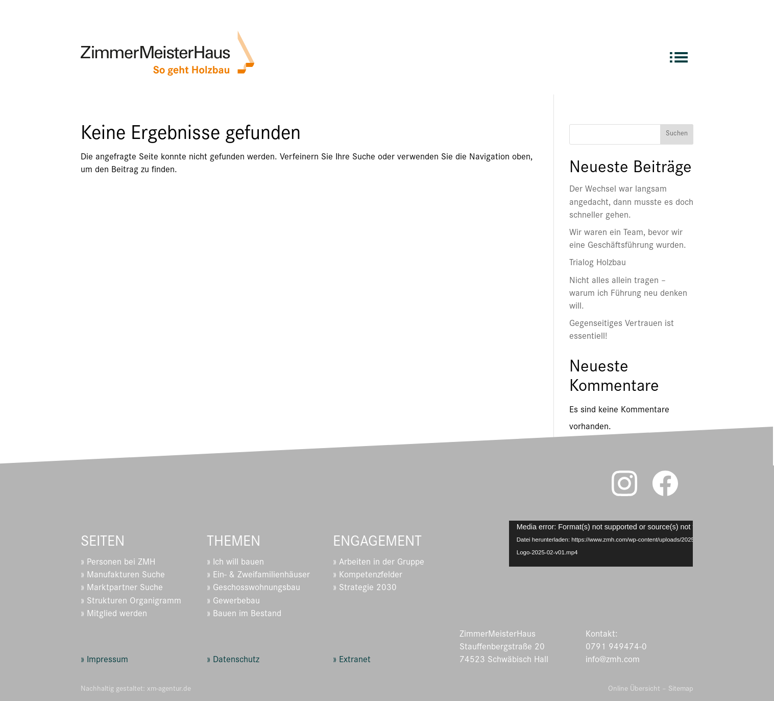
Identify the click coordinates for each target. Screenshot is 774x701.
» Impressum (104, 660)
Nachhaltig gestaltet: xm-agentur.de (136, 689)
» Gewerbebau (233, 601)
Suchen (677, 134)
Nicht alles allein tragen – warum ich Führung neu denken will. (628, 294)
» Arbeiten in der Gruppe (378, 563)
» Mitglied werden (114, 614)
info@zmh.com (613, 660)
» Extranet (352, 660)
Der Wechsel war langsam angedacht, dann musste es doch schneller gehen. (631, 202)
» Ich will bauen (235, 563)
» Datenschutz (233, 660)
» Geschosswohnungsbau (253, 588)
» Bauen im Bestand (244, 614)
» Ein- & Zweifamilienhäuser (258, 575)
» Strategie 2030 (365, 588)
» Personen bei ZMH (118, 563)
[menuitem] (678, 53)
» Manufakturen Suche (123, 575)
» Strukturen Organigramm (131, 601)
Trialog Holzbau (597, 263)
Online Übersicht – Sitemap (650, 689)
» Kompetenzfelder (367, 575)
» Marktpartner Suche (122, 588)
